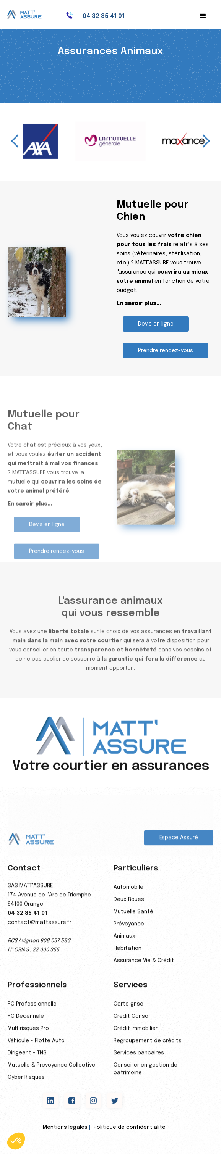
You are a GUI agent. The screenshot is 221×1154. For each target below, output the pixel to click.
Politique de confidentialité (130, 1127)
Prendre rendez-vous (165, 350)
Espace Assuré (178, 842)
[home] (28, 14)
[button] (203, 16)
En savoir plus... (139, 303)
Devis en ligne (156, 324)
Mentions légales (65, 1127)
